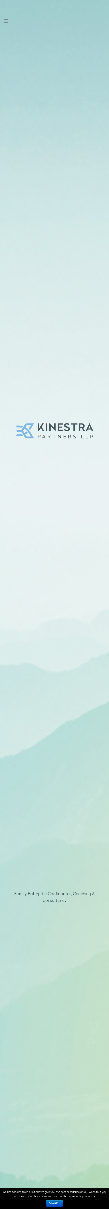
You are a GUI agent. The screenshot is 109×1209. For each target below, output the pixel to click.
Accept (54, 1203)
